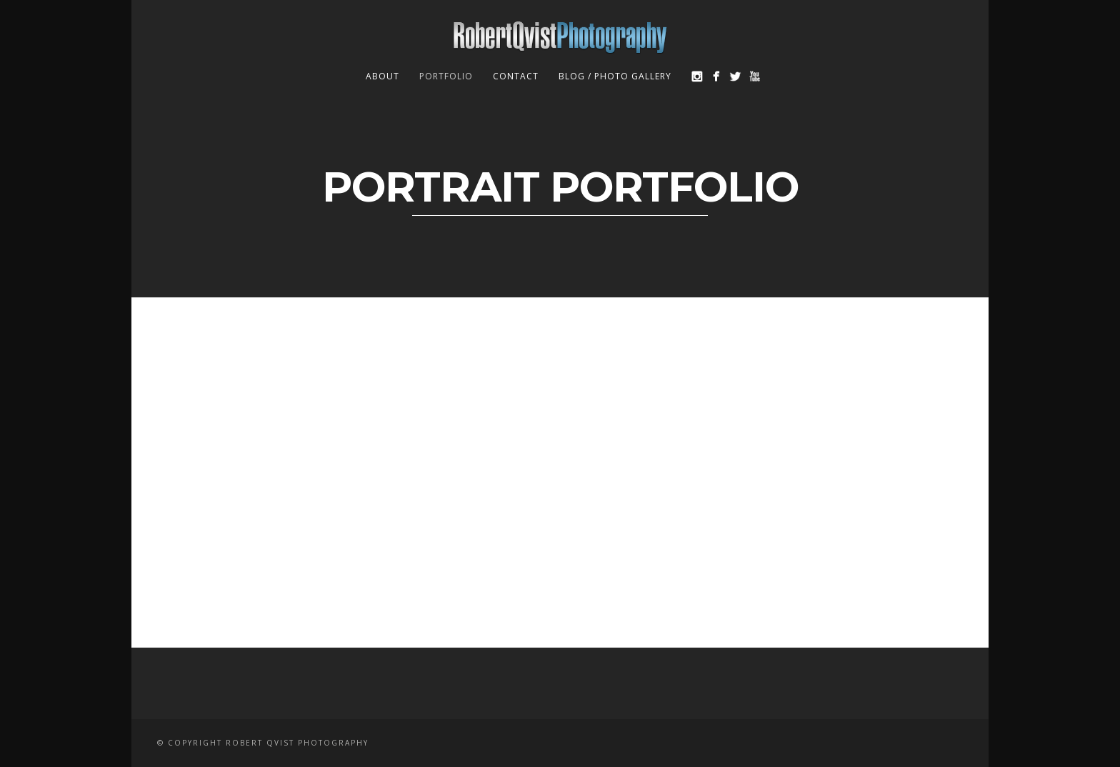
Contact (516, 76)
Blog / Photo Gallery (615, 76)
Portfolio (446, 76)
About (382, 76)
